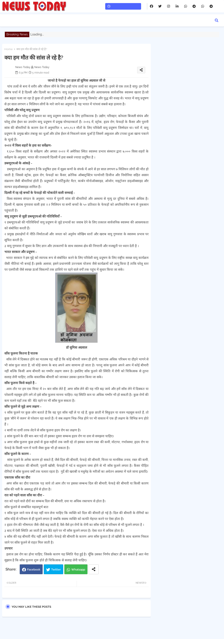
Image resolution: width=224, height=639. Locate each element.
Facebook (33, 569)
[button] (216, 20)
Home (8, 49)
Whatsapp (78, 569)
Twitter (56, 569)
